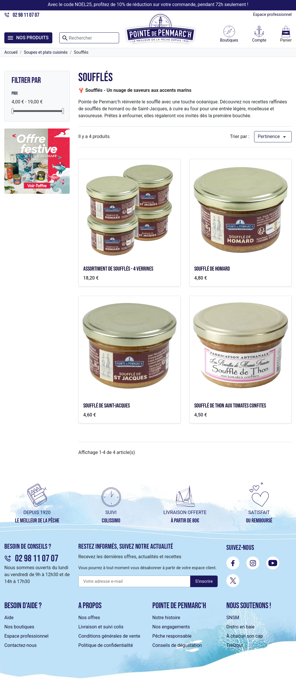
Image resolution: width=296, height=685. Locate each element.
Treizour (234, 645)
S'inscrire (204, 581)
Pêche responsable (171, 636)
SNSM (232, 617)
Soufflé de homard (212, 268)
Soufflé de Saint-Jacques (106, 405)
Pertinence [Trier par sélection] (273, 136)
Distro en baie (240, 627)
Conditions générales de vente (109, 636)
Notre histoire (166, 617)
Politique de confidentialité (105, 645)
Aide (9, 617)
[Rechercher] (89, 37)
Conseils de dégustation (177, 645)
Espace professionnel (272, 14)
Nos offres (89, 617)
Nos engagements (171, 627)
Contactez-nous (20, 645)
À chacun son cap (244, 636)
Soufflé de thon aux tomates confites (230, 405)
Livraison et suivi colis (100, 627)
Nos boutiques (19, 627)
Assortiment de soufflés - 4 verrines (118, 268)
